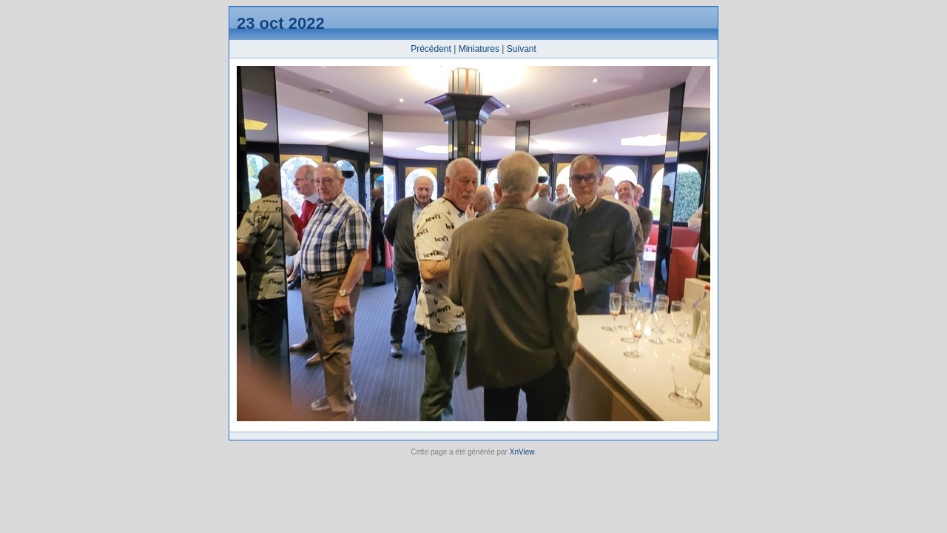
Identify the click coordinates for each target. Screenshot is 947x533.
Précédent (431, 49)
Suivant (521, 49)
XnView (522, 452)
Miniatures (479, 49)
